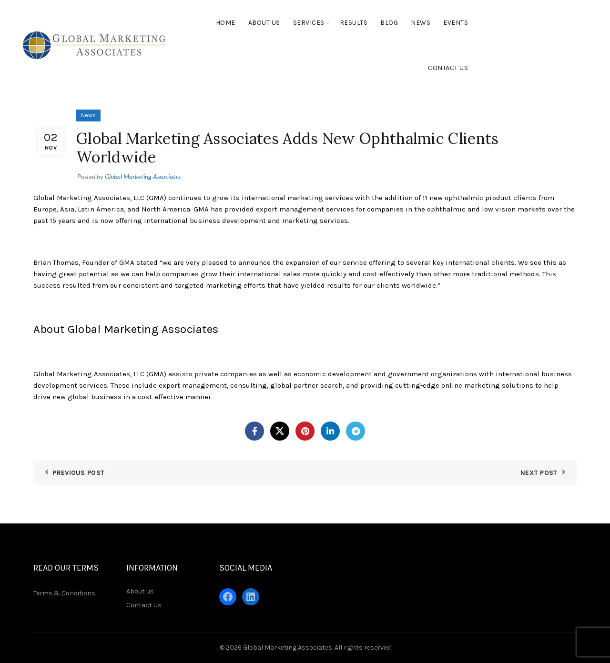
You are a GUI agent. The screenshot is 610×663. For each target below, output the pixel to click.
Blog (389, 23)
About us (140, 591)
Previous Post (78, 473)
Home (225, 23)
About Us (264, 23)
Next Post (539, 473)
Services (309, 23)
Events (455, 23)
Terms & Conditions (64, 593)
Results (354, 23)
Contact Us (448, 68)
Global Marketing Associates (287, 647)
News (420, 23)
